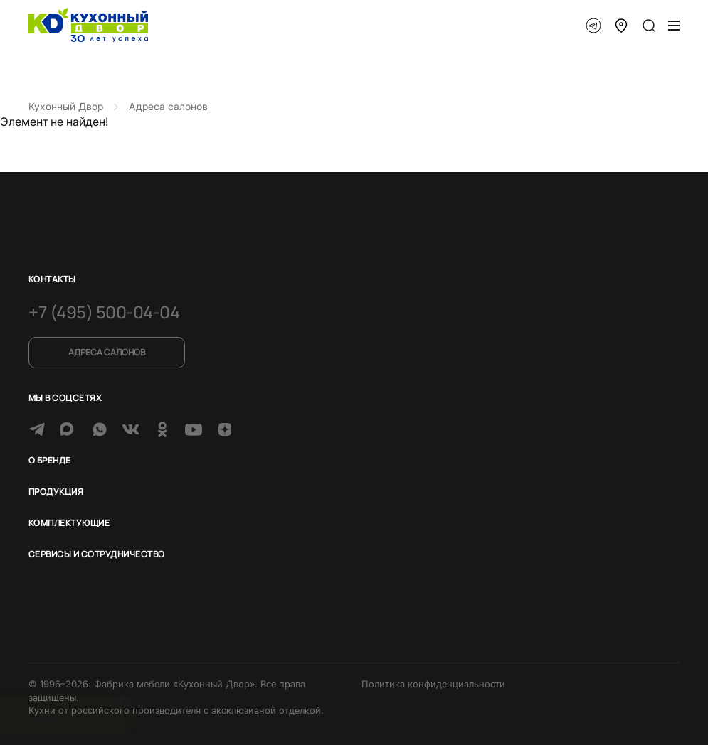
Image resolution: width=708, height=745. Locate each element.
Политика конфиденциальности (433, 684)
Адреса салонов (106, 352)
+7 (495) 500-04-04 (103, 311)
